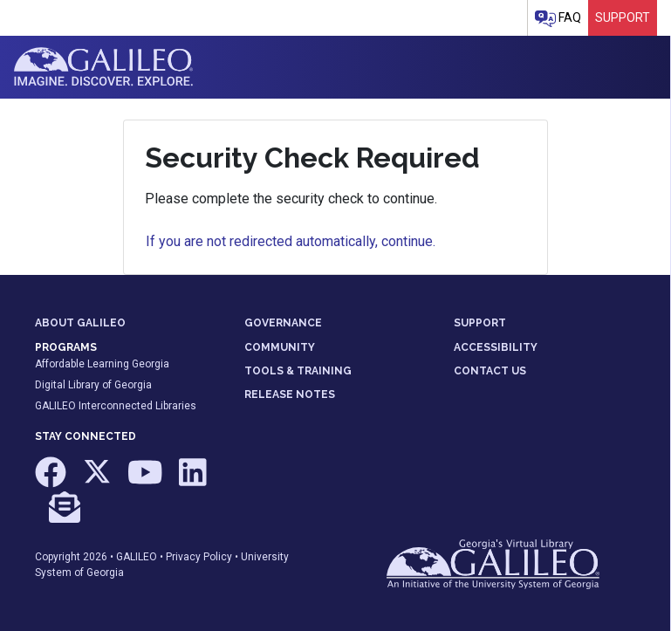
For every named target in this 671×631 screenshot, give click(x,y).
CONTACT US (490, 371)
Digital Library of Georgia (93, 385)
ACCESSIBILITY (495, 347)
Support (622, 17)
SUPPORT (480, 323)
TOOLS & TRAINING (298, 371)
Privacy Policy (199, 557)
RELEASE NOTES (289, 394)
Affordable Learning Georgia (102, 364)
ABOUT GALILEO (80, 323)
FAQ (558, 18)
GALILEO (136, 557)
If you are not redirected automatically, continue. (290, 241)
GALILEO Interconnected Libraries (115, 406)
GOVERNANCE (283, 323)
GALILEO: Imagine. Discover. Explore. (103, 67)
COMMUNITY (279, 347)
